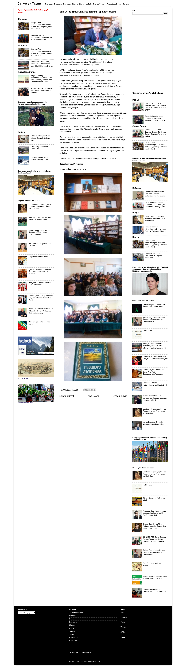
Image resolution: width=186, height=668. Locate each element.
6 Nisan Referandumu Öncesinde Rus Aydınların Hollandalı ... (155, 255)
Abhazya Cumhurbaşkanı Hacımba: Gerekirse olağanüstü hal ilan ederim (155, 194)
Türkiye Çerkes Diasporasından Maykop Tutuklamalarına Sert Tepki (41, 298)
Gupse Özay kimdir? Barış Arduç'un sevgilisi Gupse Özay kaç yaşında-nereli (155, 526)
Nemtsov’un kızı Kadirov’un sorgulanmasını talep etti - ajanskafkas (155, 218)
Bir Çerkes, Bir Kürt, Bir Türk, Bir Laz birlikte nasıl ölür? (40, 219)
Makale (72, 625)
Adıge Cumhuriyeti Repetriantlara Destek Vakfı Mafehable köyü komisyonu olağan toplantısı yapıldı (41, 79)
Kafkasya (73, 622)
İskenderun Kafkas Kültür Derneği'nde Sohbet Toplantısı (154, 590)
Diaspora (72, 616)
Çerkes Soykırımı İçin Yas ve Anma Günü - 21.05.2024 (154, 306)
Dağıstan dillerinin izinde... (39, 257)
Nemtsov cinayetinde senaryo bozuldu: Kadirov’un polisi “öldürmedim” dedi (154, 513)
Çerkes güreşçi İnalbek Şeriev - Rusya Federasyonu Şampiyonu (155, 358)
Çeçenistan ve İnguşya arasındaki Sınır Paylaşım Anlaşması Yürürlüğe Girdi (155, 204)
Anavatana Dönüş (76, 613)
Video (71, 634)
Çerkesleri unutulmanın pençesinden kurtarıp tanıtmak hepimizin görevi (155, 118)
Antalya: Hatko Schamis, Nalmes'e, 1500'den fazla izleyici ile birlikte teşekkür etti (42, 64)
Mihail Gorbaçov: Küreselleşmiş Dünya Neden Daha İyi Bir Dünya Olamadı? (156, 229)
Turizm (72, 631)
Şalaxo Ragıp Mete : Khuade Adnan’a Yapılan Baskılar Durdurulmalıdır (40, 233)
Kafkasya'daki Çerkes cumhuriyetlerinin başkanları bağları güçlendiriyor (41, 37)
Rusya (71, 628)
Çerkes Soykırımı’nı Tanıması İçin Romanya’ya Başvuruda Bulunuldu (40, 272)
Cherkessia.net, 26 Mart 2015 (73, 169)
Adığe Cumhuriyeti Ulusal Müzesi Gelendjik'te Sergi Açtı (40, 138)
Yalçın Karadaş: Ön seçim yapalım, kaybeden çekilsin (153, 423)
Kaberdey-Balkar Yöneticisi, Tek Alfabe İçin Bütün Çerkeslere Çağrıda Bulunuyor (41, 311)
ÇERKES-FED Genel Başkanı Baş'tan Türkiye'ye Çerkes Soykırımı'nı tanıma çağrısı (155, 106)
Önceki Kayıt (120, 396)
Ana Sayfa (93, 396)
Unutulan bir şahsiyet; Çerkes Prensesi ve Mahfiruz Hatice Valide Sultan (40, 207)
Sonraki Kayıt (66, 396)
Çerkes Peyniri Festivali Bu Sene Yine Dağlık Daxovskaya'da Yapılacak (153, 372)
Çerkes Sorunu (75, 637)
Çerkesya (73, 641)
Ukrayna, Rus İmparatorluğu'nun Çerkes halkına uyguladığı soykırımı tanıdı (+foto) (41, 26)
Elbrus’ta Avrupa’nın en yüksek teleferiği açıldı (40, 158)
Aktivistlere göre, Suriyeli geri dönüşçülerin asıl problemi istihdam (42, 90)
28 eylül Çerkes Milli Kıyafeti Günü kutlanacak (40, 284)
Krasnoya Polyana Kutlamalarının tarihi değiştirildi (155, 384)
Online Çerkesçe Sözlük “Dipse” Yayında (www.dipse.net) (155, 577)
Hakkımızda (147, 331)
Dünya (71, 619)
